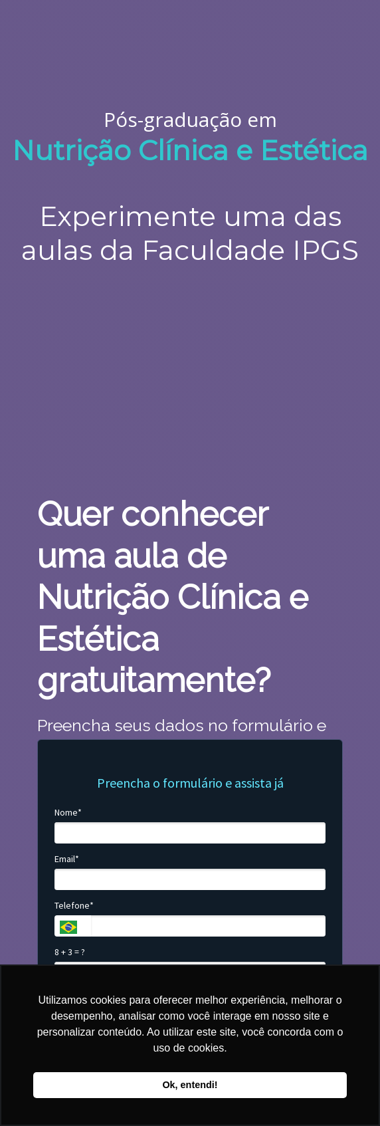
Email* (66, 859)
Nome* (68, 812)
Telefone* (74, 905)
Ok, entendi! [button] (189, 1084)
